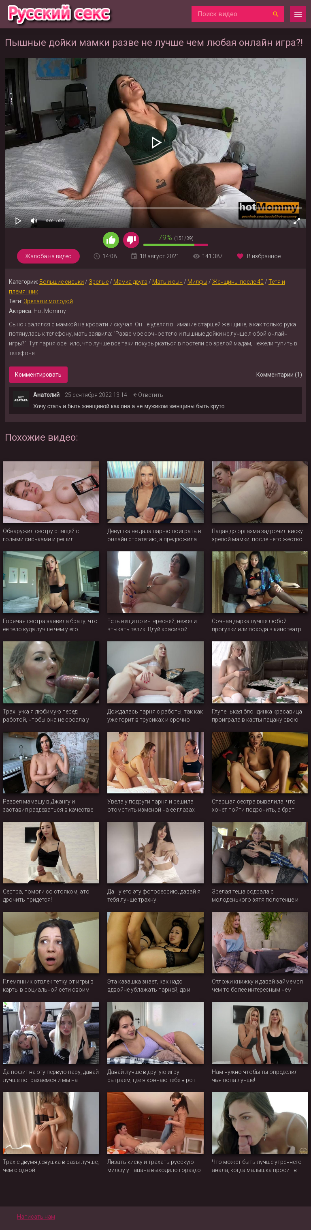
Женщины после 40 (238, 282)
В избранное (264, 256)
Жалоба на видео (48, 256)
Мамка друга (130, 282)
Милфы (197, 282)
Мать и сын (167, 282)
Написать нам (36, 1216)
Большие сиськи (61, 282)
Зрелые (99, 282)
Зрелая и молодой (48, 301)
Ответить (150, 395)
